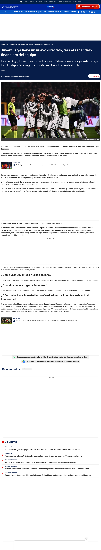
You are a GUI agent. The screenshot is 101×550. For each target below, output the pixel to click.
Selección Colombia (11, 447)
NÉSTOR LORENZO (70, 12)
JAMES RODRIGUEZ (31, 12)
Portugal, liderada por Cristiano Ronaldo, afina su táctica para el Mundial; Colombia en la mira (43, 456)
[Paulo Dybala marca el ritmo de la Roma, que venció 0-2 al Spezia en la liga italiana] (6, 165)
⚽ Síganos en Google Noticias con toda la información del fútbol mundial (50, 361)
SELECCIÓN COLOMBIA (55, 12)
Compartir (94, 76)
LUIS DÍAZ (43, 12)
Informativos (77, 1)
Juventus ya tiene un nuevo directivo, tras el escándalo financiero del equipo (31, 44)
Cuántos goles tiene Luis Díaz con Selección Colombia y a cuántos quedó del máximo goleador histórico (48, 475)
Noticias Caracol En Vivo (64, 1)
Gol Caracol (38, 1)
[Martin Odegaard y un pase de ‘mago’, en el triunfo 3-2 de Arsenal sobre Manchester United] (6, 320)
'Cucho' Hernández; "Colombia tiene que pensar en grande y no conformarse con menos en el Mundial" (47, 469)
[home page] (21, 2)
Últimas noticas (29, 1)
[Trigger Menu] (2, 6)
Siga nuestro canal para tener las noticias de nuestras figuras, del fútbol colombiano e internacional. (50, 357)
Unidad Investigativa (50, 1)
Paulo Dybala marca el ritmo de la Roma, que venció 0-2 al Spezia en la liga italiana (43, 165)
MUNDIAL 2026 (18, 12)
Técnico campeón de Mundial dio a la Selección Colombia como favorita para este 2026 (40, 462)
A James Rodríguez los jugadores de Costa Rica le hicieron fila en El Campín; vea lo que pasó (43, 449)
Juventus (27, 369)
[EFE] (5, 70)
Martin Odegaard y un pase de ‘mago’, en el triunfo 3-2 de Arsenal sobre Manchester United (46, 320)
